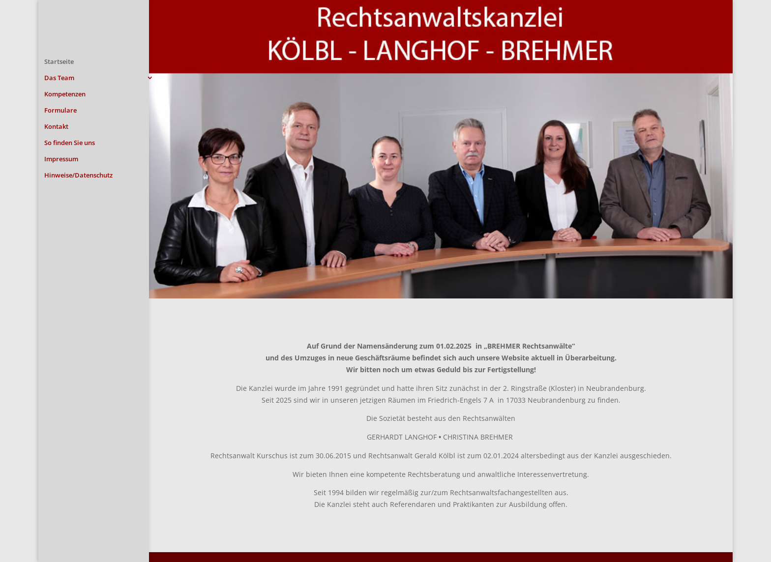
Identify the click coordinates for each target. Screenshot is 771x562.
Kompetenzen (65, 94)
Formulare (60, 111)
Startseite (59, 62)
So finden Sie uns (69, 143)
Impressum (61, 159)
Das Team (59, 78)
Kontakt (56, 127)
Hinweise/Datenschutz (78, 175)
